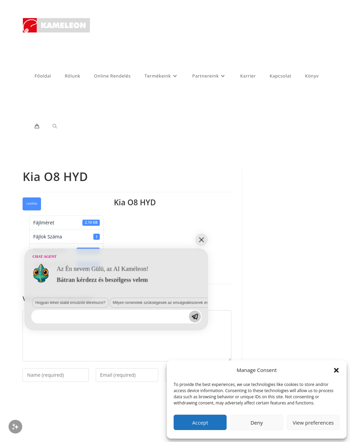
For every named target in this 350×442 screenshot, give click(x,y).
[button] (336, 370)
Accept (200, 422)
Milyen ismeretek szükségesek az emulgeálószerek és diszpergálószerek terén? (111, 369)
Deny (257, 422)
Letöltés (31, 204)
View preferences (313, 422)
